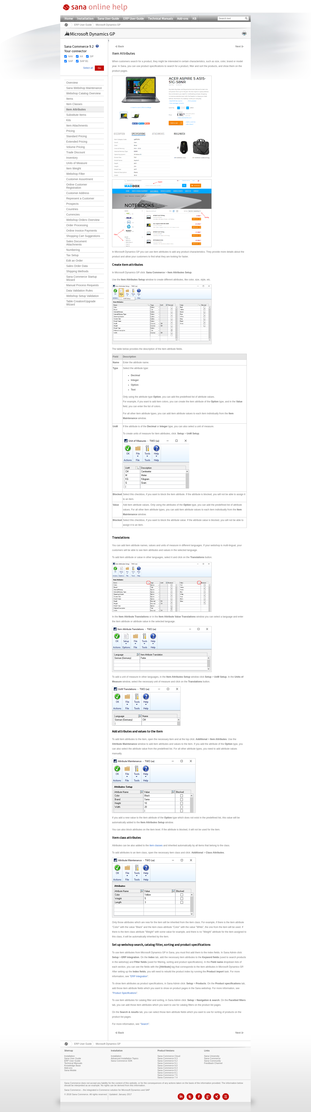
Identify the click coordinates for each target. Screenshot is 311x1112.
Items (69, 98)
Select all (88, 68)
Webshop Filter (75, 173)
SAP (70, 61)
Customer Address (77, 193)
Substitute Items (76, 114)
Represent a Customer (80, 198)
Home (68, 18)
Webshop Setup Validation (82, 296)
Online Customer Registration (76, 186)
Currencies (73, 214)
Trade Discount (75, 152)
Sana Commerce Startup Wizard (81, 278)
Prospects (72, 203)
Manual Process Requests (82, 285)
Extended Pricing (76, 141)
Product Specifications (124, 993)
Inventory (72, 157)
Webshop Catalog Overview (83, 93)
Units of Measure (76, 163)
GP (91, 56)
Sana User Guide (108, 18)
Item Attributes (76, 109)
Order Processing (77, 225)
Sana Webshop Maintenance (84, 88)
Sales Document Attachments (76, 243)
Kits (68, 120)
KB (194, 18)
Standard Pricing (76, 136)
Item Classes (74, 104)
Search (144, 1024)
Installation (85, 18)
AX (81, 56)
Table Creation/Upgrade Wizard (81, 303)
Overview (72, 82)
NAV (70, 56)
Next (238, 46)
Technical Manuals (160, 18)
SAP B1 (84, 61)
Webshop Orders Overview (83, 219)
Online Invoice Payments (81, 230)
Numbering (73, 249)
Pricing (70, 130)
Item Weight (73, 168)
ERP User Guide (133, 18)
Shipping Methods (77, 271)
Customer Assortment (79, 179)
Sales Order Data (77, 266)
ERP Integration (139, 976)
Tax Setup (72, 255)
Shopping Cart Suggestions (83, 236)
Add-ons (182, 18)
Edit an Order (74, 260)
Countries (72, 209)
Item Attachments (77, 125)
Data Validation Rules (79, 290)
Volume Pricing (75, 147)
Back (121, 46)
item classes (156, 845)
